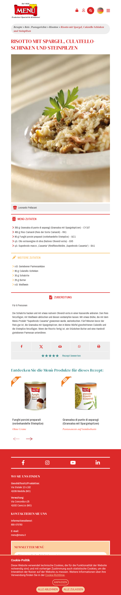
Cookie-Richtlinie (55, 575)
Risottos (53, 27)
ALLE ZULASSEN (73, 589)
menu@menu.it (18, 535)
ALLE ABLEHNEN (48, 589)
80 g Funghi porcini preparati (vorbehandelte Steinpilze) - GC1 (44, 236)
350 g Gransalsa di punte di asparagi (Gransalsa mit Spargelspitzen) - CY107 (51, 227)
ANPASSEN (60, 582)
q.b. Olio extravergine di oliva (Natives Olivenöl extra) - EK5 (42, 241)
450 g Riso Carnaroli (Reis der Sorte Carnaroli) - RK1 (39, 232)
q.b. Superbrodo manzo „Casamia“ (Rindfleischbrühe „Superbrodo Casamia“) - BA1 (53, 245)
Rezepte (18, 27)
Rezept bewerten (71, 355)
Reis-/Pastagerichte (36, 27)
